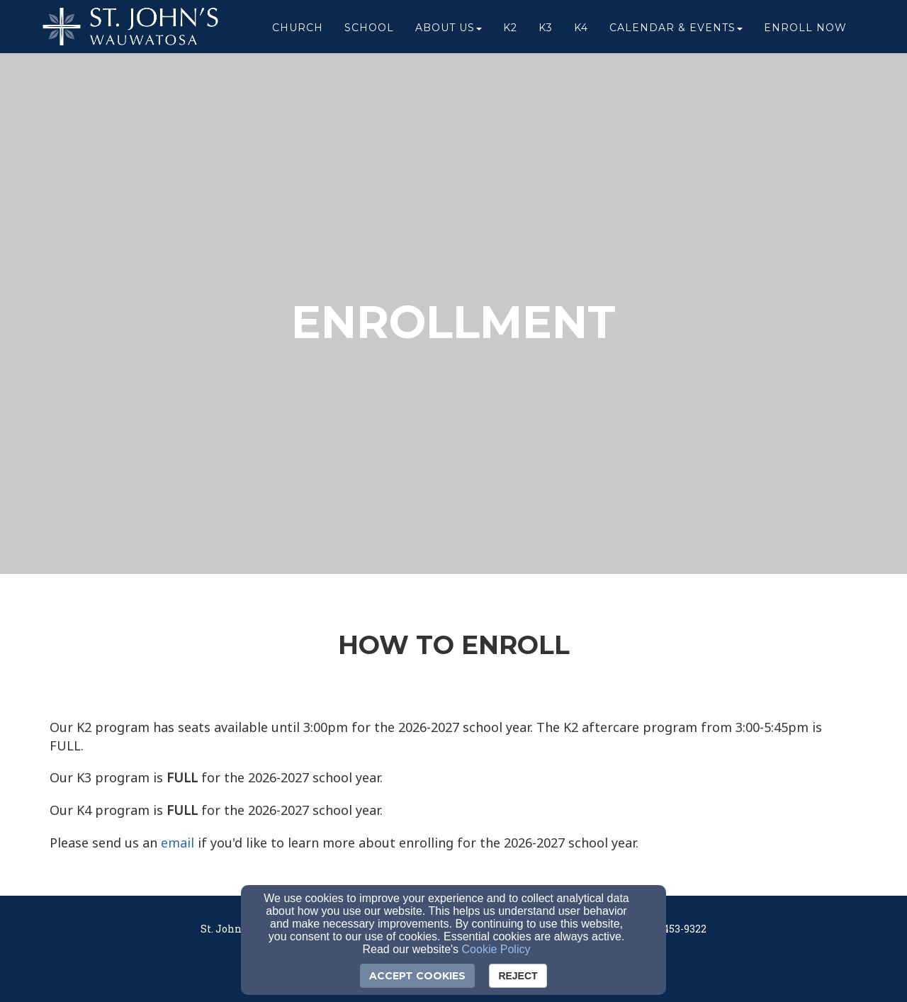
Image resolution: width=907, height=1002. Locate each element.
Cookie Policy (496, 949)
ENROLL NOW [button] (805, 29)
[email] (177, 843)
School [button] (369, 29)
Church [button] (297, 29)
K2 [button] (510, 29)
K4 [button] (581, 29)
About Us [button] (448, 29)
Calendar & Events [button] (676, 29)
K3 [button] (546, 29)
